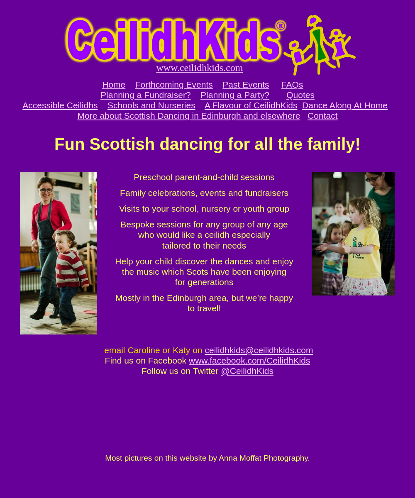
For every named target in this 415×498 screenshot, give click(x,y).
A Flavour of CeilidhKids (251, 105)
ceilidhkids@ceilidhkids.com (259, 350)
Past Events (245, 84)
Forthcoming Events (174, 84)
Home (113, 84)
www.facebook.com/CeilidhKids (249, 360)
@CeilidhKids (247, 371)
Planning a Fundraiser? (145, 95)
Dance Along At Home (345, 105)
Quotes (300, 95)
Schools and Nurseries (151, 105)
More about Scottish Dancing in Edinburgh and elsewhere (188, 115)
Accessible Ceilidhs (60, 105)
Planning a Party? (234, 95)
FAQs (292, 84)
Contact (323, 115)
